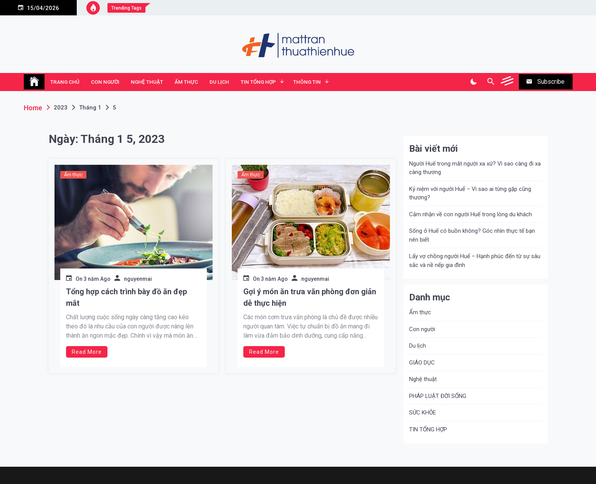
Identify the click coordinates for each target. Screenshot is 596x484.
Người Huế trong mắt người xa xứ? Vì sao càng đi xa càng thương (475, 168)
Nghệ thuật (147, 82)
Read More (87, 352)
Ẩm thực (186, 82)
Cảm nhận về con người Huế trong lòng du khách (470, 214)
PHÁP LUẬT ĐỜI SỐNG (437, 396)
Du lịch (219, 82)
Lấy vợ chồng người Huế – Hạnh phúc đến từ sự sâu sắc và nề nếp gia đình (474, 261)
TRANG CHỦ (64, 82)
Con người (105, 82)
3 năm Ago (97, 279)
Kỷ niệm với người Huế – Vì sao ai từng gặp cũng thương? (470, 193)
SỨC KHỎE (422, 412)
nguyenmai (138, 279)
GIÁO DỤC (422, 362)
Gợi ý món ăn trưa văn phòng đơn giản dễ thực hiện (309, 297)
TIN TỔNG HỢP (258, 82)
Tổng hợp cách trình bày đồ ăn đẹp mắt (126, 297)
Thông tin (307, 82)
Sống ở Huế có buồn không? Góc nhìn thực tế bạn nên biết (472, 235)
